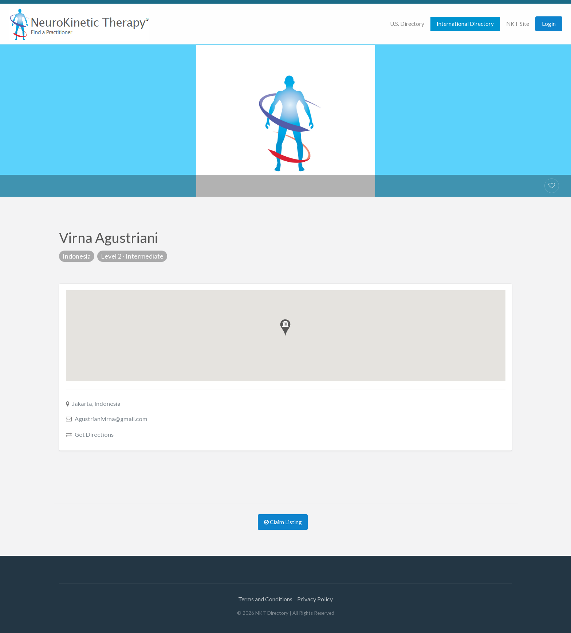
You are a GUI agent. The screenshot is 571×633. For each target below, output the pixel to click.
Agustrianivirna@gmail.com (111, 418)
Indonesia (77, 256)
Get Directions (94, 434)
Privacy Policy (315, 598)
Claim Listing (283, 522)
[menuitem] (407, 23)
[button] (285, 327)
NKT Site (517, 23)
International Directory (465, 23)
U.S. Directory (407, 23)
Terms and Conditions (265, 598)
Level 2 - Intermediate (132, 256)
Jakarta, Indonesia (96, 403)
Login (549, 23)
